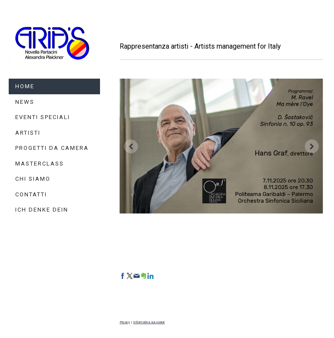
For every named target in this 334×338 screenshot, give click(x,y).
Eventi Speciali (42, 117)
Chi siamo (32, 179)
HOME (24, 86)
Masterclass (39, 163)
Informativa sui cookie (149, 322)
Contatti (31, 194)
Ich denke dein (41, 209)
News (24, 102)
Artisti (27, 132)
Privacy (125, 322)
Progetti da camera (52, 148)
